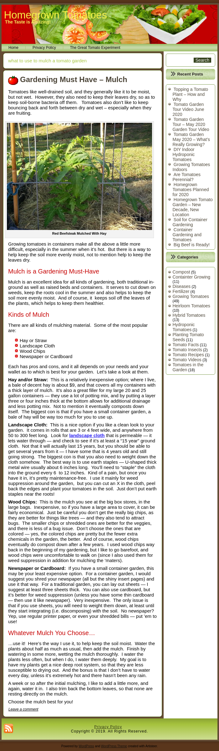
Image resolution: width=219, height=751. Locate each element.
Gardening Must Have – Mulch (73, 79)
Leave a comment (23, 709)
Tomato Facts (186, 344)
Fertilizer (181, 291)
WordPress (86, 746)
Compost (181, 271)
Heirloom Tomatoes (191, 305)
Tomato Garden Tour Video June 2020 (188, 109)
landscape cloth (86, 435)
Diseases (182, 286)
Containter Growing (192, 276)
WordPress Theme (114, 746)
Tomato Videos (187, 359)
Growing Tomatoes (191, 296)
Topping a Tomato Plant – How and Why (190, 94)
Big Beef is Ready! (192, 244)
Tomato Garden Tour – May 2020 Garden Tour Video (191, 124)
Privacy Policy (44, 47)
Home (13, 47)
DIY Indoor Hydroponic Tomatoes (184, 154)
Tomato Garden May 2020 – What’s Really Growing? (191, 139)
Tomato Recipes (188, 354)
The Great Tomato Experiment (95, 47)
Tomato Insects (187, 349)
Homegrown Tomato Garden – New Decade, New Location (193, 207)
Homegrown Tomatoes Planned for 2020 (191, 189)
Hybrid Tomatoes (189, 315)
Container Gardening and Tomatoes (187, 234)
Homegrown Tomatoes (55, 15)
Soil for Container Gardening (190, 222)
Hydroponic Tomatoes (184, 327)
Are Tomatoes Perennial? (187, 177)
